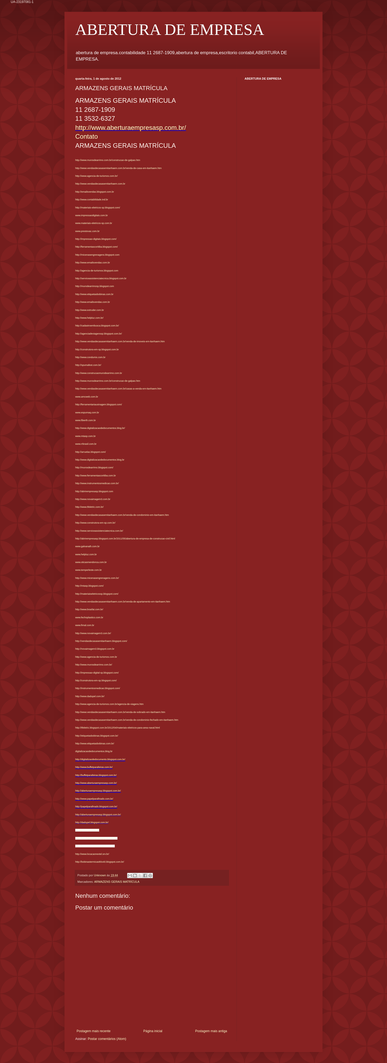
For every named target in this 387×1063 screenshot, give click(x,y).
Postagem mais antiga (211, 1031)
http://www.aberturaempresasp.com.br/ (130, 127)
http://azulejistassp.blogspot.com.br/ (96, 838)
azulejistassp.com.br (87, 830)
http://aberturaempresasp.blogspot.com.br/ (98, 814)
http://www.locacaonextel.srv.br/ (92, 854)
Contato (86, 136)
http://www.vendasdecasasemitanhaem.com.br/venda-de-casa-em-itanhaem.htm (118, 168)
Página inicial (152, 1031)
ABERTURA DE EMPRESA (169, 29)
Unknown (100, 875)
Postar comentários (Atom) (107, 1039)
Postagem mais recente (93, 1031)
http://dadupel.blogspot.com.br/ (92, 822)
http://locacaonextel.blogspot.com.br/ (95, 846)
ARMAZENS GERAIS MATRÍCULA (116, 881)
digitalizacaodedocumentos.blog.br (94, 751)
